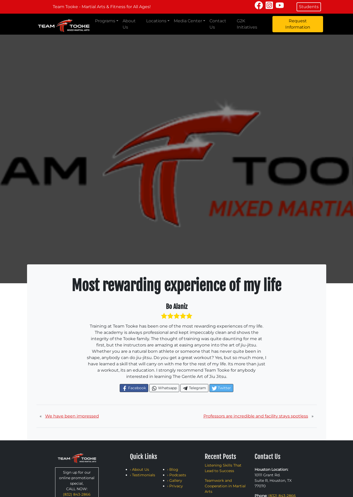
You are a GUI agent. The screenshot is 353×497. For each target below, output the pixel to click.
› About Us (139, 469)
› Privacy (175, 486)
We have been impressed (72, 416)
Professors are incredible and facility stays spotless (255, 416)
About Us (129, 24)
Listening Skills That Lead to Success (223, 468)
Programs (105, 20)
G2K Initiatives (247, 24)
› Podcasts (176, 475)
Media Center (188, 20)
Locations (156, 20)
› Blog (172, 469)
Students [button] (309, 6)
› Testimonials (142, 475)
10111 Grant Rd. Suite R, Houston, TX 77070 (273, 480)
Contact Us (217, 24)
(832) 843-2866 (77, 494)
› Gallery (174, 480)
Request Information (297, 24)
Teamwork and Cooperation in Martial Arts (225, 486)
